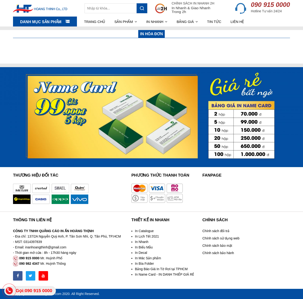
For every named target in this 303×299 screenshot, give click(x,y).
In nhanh (157, 22)
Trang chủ (94, 22)
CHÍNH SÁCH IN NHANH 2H (193, 3)
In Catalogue (144, 231)
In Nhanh (141, 242)
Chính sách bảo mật (217, 245)
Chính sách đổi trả (215, 231)
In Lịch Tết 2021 (147, 236)
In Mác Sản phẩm (148, 258)
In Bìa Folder (144, 263)
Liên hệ (237, 22)
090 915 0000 (270, 5)
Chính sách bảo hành (218, 253)
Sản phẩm (125, 22)
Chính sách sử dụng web (221, 238)
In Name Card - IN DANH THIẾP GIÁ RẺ (164, 274)
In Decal (141, 253)
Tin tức (214, 22)
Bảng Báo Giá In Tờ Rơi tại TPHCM (161, 269)
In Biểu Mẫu (144, 247)
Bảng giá (187, 22)
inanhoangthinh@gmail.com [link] (45, 247)
